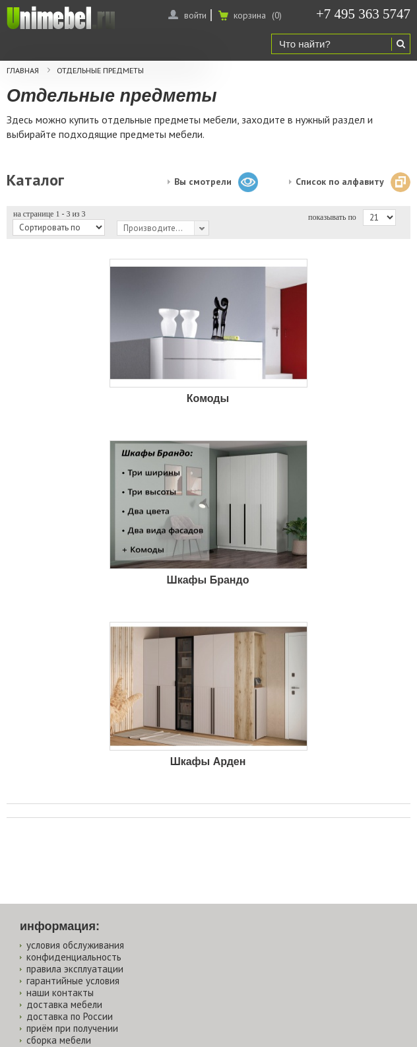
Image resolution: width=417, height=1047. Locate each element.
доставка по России (69, 1016)
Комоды (208, 398)
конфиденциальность (73, 957)
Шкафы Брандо (208, 580)
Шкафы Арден (208, 761)
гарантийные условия (72, 980)
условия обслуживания (75, 945)
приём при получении (72, 1028)
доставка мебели (64, 1004)
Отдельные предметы (100, 70)
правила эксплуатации (74, 969)
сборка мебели (58, 1040)
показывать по (332, 217)
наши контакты (60, 992)
